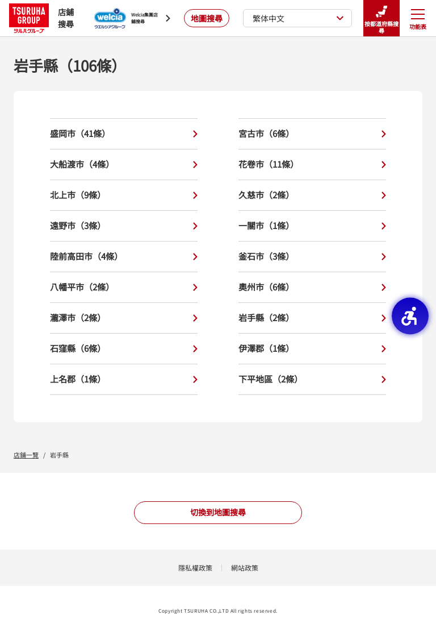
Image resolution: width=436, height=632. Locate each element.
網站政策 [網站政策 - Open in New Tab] (244, 567)
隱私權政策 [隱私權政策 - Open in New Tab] (195, 567)
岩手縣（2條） (312, 318)
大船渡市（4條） (124, 164)
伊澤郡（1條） (312, 348)
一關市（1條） (312, 225)
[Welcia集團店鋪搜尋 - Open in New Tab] (132, 18)
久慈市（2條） (312, 195)
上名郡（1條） (124, 379)
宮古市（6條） (312, 133)
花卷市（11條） (312, 164)
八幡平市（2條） (124, 287)
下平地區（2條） (312, 379)
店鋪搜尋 (41, 17)
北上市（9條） (124, 195)
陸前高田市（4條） (124, 256)
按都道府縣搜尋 (381, 18)
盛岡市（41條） (124, 133)
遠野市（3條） (124, 225)
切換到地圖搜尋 (218, 512)
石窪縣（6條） (124, 348)
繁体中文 (298, 18)
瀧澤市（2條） (124, 318)
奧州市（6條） (312, 287)
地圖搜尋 (207, 18)
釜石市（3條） (312, 256)
